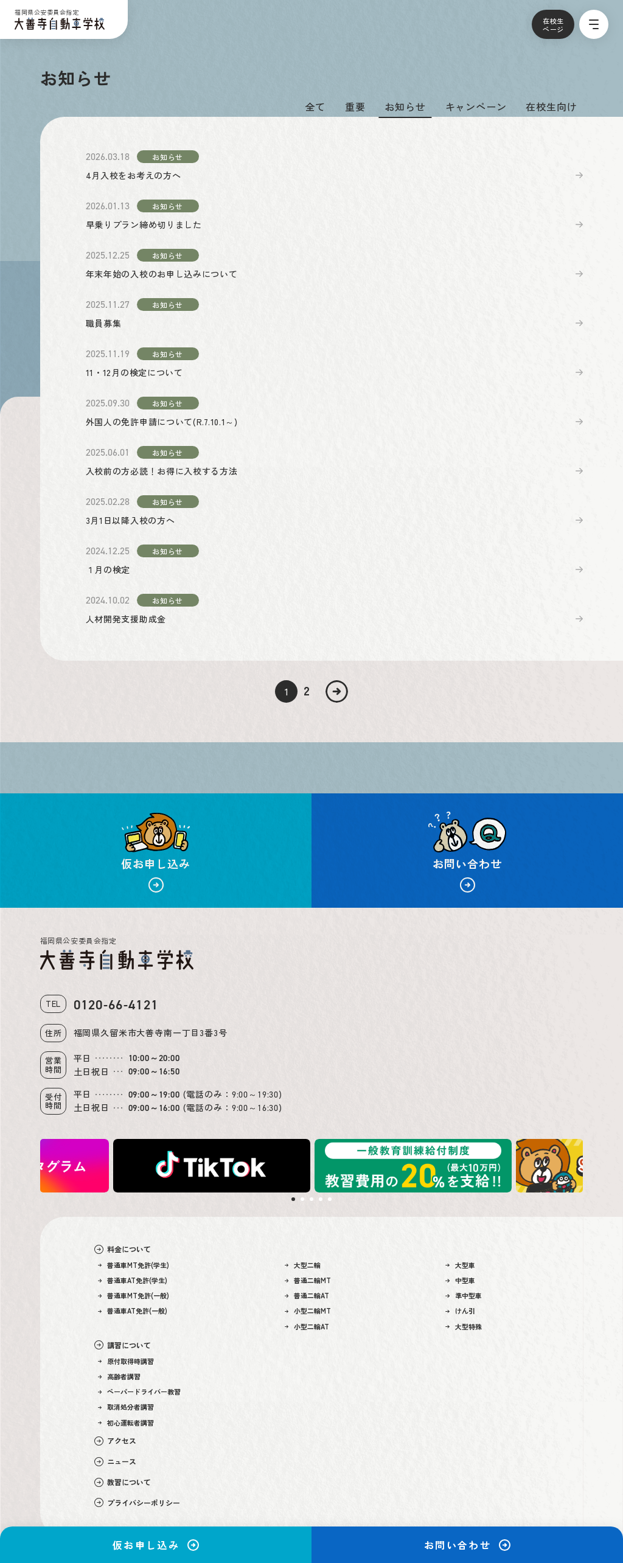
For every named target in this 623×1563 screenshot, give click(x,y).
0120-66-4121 (116, 1005)
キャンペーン (476, 106)
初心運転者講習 (126, 1422)
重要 (355, 106)
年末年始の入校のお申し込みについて (162, 274)
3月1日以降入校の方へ (130, 520)
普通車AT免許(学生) (133, 1280)
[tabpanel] (412, 1165)
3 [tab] (311, 1199)
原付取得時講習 (126, 1361)
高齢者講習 (119, 1376)
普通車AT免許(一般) (133, 1310)
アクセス (115, 1441)
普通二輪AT (307, 1295)
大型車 (460, 1265)
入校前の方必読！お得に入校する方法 (162, 471)
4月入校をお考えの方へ (133, 175)
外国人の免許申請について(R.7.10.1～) (162, 422)
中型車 (460, 1280)
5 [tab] (330, 1199)
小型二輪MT (308, 1310)
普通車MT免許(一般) (134, 1295)
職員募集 (104, 323)
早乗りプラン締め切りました (144, 224)
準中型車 (463, 1295)
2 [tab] (302, 1199)
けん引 (460, 1310)
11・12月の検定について (134, 372)
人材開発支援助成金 (126, 619)
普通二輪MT (308, 1280)
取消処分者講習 (126, 1407)
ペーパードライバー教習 (139, 1391)
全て (315, 106)
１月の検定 (108, 569)
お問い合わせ (467, 1544)
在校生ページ (553, 25)
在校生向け (551, 106)
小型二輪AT (307, 1326)
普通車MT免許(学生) (134, 1265)
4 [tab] (320, 1199)
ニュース (115, 1461)
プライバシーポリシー (137, 1503)
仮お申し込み (156, 1544)
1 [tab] (293, 1199)
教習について (122, 1482)
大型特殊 (463, 1326)
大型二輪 (303, 1265)
